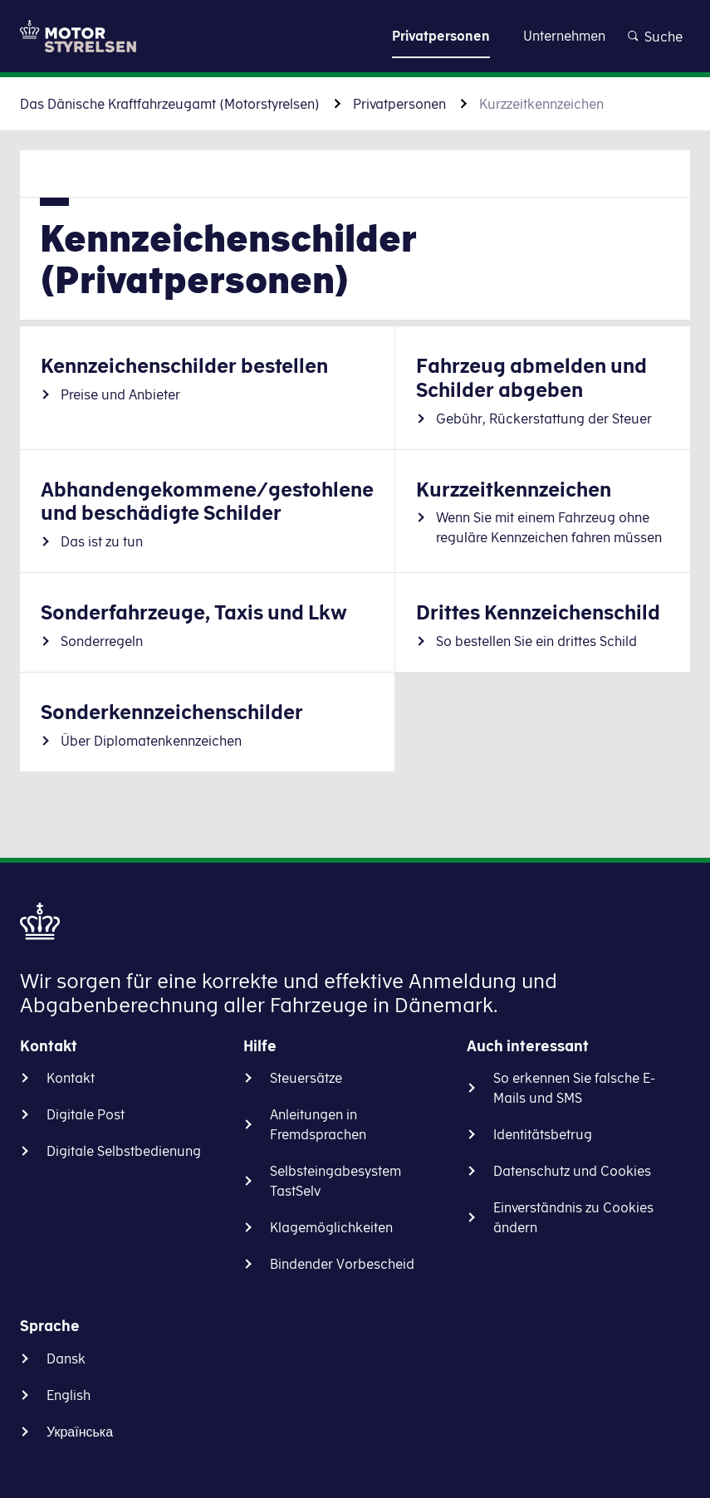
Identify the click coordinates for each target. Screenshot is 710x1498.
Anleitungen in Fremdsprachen (318, 1124)
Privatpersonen (399, 103)
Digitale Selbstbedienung (124, 1150)
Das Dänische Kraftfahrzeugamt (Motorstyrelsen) (170, 103)
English (69, 1395)
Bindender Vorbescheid (342, 1263)
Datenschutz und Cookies (572, 1170)
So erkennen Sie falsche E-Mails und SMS (574, 1087)
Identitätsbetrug (542, 1134)
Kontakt (71, 1077)
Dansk (66, 1358)
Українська (80, 1431)
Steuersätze (306, 1077)
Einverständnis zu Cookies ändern (573, 1217)
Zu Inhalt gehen (355, 35)
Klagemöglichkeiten (331, 1227)
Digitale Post (86, 1114)
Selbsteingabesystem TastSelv (335, 1180)
